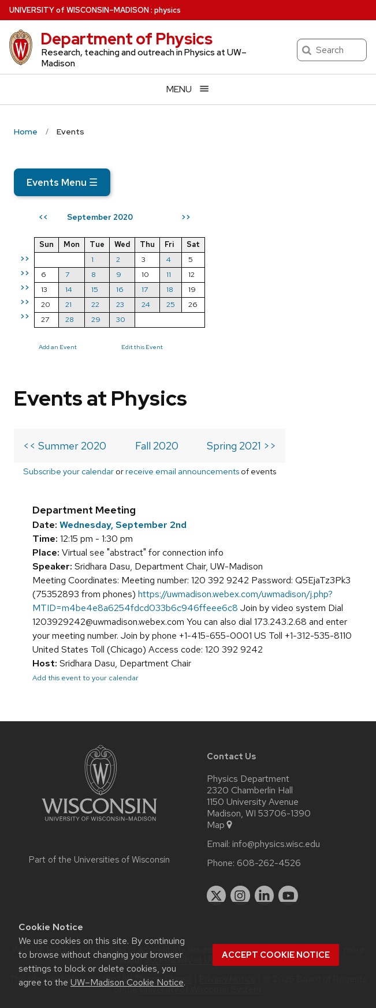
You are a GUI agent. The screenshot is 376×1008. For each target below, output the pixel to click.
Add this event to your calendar (85, 678)
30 (120, 319)
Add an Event (58, 347)
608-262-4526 (269, 863)
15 (95, 289)
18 (170, 289)
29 (96, 319)
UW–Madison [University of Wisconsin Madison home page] (79, 10)
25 (171, 304)
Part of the (99, 859)
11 (169, 274)
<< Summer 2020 (64, 445)
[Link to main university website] (99, 823)
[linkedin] (264, 895)
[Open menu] (188, 89)
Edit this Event (142, 347)
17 (145, 289)
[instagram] (240, 895)
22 (95, 304)
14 (69, 289)
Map (220, 825)
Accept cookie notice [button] (276, 955)
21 (68, 304)
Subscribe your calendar (68, 471)
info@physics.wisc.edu (276, 844)
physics (167, 10)
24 (146, 304)
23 (120, 304)
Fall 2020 (156, 445)
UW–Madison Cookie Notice (127, 982)
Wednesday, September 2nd (123, 525)
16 (119, 289)
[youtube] (288, 895)
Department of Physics (126, 38)
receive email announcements (182, 471)
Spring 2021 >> (241, 445)
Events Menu (62, 182)
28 (70, 319)
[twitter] (216, 895)
